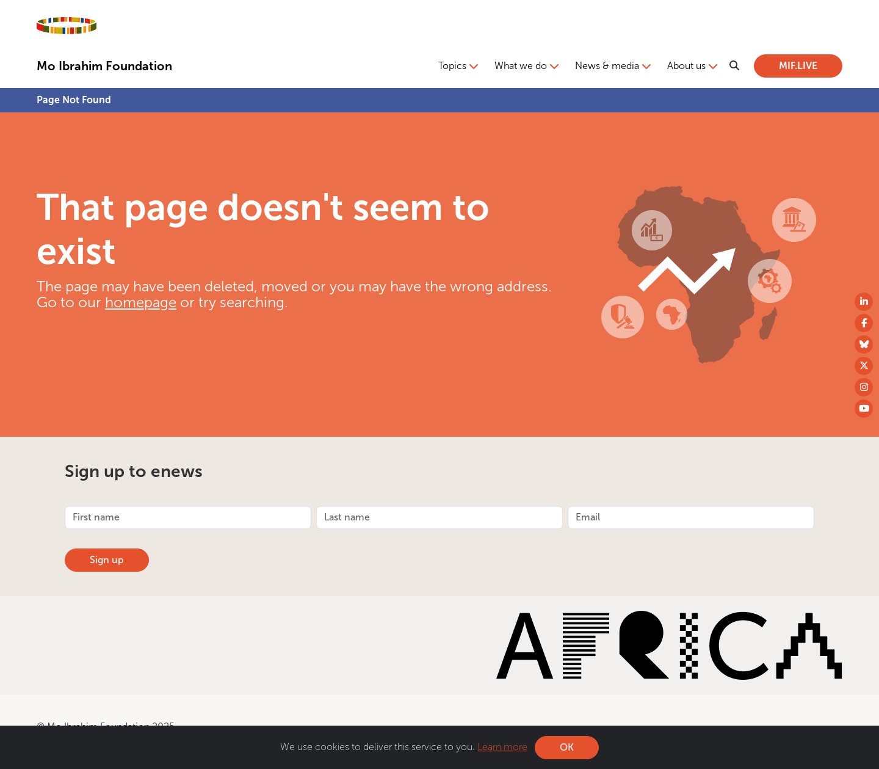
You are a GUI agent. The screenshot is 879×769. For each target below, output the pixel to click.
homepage (140, 302)
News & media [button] (607, 65)
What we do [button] (520, 65)
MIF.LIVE (798, 65)
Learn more (502, 748)
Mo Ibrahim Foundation (104, 66)
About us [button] (686, 65)
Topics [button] (452, 65)
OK (567, 749)
